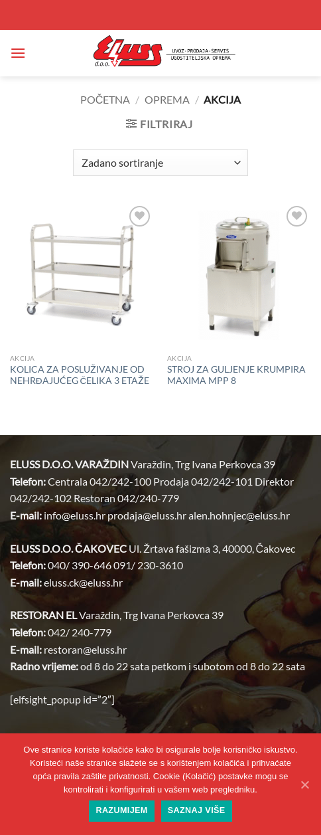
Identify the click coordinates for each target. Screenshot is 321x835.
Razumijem (121, 810)
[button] (18, 53)
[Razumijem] (304, 784)
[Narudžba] (160, 162)
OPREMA (167, 99)
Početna (105, 99)
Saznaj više (196, 810)
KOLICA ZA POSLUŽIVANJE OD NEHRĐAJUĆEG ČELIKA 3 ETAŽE (80, 375)
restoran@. (85, 649)
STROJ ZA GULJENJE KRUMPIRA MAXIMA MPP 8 (236, 375)
